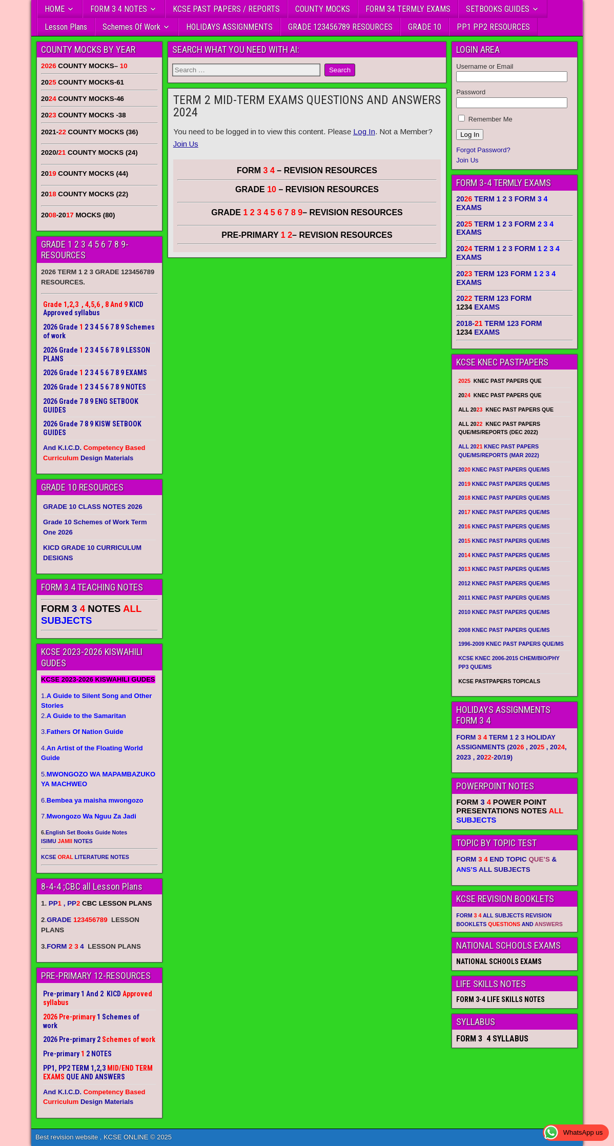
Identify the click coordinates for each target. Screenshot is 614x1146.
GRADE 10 (424, 27)
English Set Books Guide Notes (86, 832)
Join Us (185, 143)
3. (82, 731)
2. (83, 716)
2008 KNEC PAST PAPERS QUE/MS (503, 630)
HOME (55, 9)
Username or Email (484, 66)
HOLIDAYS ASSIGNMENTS (229, 27)
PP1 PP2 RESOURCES (493, 27)
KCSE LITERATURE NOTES (85, 857)
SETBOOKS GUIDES (497, 9)
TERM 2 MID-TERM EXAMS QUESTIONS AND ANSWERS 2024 (307, 106)
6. (92, 800)
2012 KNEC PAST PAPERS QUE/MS (503, 583)
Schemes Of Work (131, 27)
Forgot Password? (483, 150)
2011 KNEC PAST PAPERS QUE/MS (503, 598)
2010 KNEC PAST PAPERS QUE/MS (503, 612)
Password (470, 92)
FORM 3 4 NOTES (118, 9)
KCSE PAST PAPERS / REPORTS (226, 9)
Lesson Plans (66, 27)
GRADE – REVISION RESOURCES (307, 212)
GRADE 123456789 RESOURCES (340, 27)
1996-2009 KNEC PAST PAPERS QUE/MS (511, 644)
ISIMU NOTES (67, 841)
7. (88, 816)
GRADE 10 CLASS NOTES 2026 (92, 506)
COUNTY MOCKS (322, 9)
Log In (364, 131)
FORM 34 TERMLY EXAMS (408, 9)
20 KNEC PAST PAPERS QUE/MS (503, 469)
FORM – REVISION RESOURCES (307, 170)
